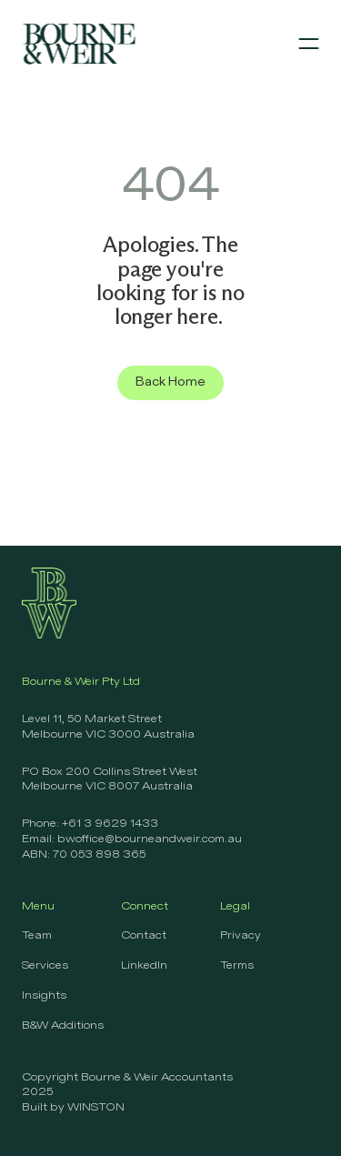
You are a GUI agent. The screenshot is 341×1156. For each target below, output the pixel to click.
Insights (44, 995)
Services (45, 965)
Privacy (240, 935)
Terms (237, 965)
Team (37, 935)
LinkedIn (144, 965)
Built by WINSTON (73, 1107)
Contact (143, 935)
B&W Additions (63, 1025)
